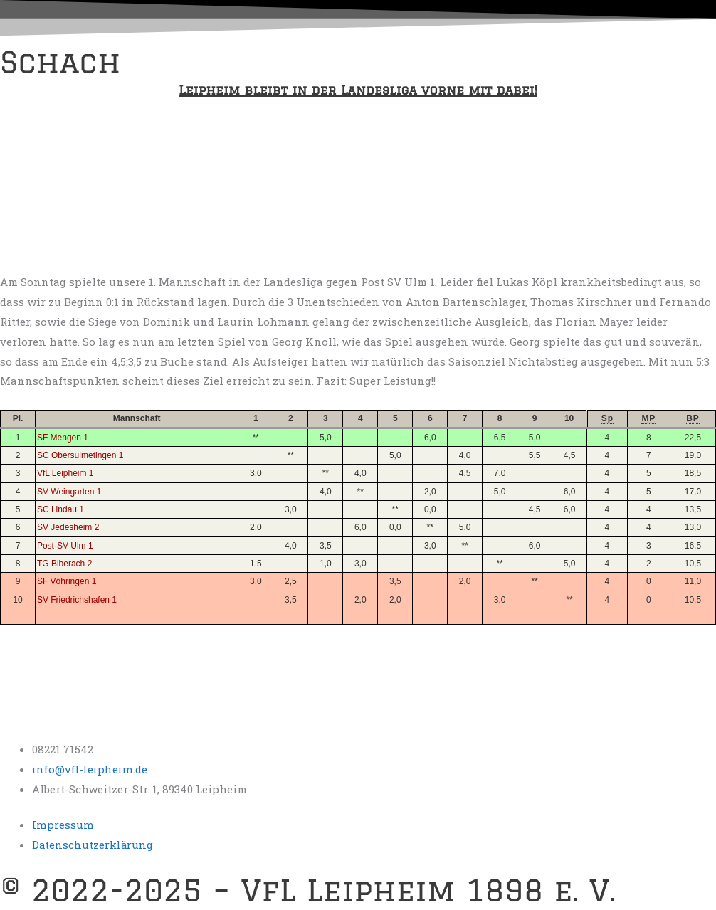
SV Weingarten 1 (69, 492)
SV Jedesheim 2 (68, 527)
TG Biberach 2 (64, 563)
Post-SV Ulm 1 (65, 546)
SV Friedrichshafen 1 (77, 600)
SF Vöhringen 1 (66, 581)
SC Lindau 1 (60, 509)
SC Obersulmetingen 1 (80, 455)
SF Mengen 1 (62, 438)
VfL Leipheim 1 (65, 473)
